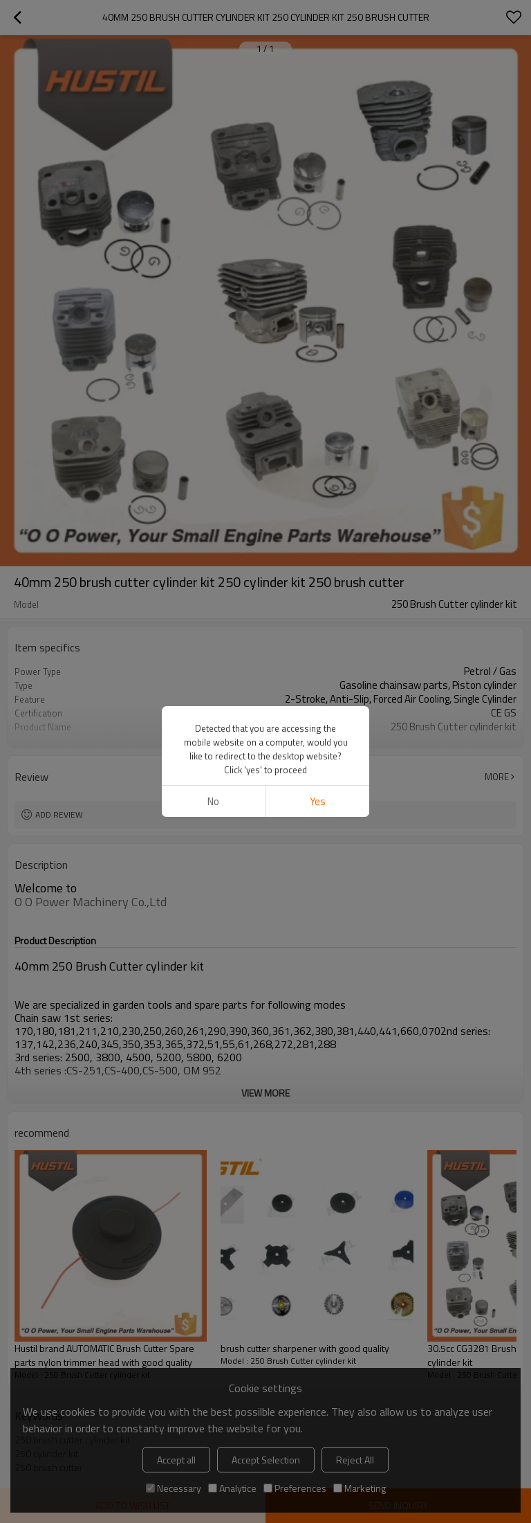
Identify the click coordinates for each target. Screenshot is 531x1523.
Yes (318, 801)
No (213, 801)
